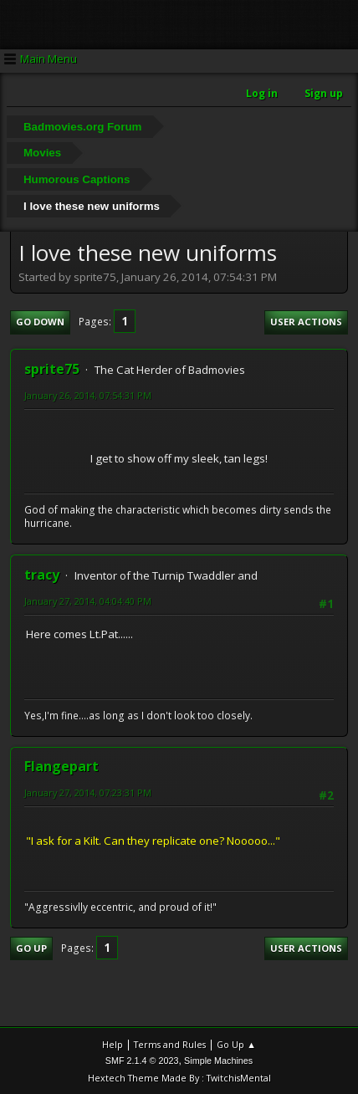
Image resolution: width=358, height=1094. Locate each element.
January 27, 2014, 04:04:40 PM (87, 601)
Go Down (40, 321)
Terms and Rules (170, 1044)
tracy (41, 574)
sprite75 (51, 369)
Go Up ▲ (236, 1044)
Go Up (31, 948)
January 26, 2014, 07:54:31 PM (87, 395)
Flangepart (61, 766)
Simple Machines (218, 1061)
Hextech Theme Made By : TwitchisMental (179, 1077)
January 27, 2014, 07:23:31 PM (87, 792)
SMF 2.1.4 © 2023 (142, 1061)
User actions (306, 321)
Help (112, 1044)
